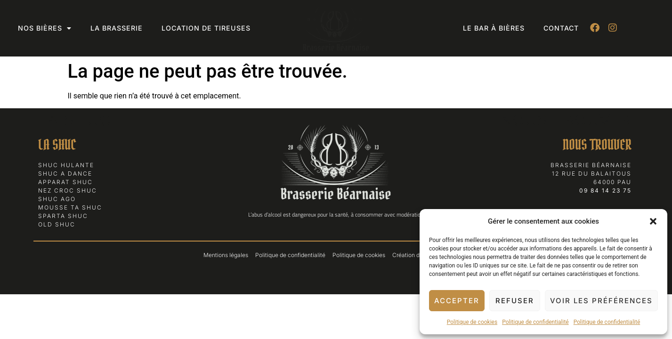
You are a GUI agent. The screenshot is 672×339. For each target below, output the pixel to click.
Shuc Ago (57, 198)
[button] (653, 221)
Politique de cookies (472, 322)
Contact (561, 28)
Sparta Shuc (63, 215)
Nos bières (45, 28)
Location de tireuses (206, 28)
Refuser (514, 300)
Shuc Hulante (66, 165)
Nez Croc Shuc (67, 190)
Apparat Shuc (65, 182)
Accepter (456, 300)
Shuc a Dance (65, 173)
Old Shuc (56, 224)
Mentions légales (225, 254)
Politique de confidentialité (535, 322)
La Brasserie (116, 28)
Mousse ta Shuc (70, 207)
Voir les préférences (601, 300)
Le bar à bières (494, 28)
